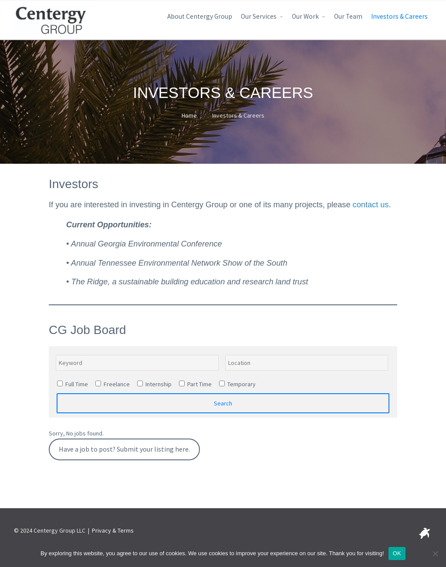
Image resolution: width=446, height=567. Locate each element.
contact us (371, 204)
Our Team (348, 16)
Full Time (72, 384)
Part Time (195, 384)
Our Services (259, 16)
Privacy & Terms (113, 530)
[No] (435, 553)
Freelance (112, 384)
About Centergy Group (199, 16)
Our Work (305, 16)
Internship (154, 384)
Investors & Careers (399, 16)
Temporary (237, 384)
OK (397, 553)
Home (189, 115)
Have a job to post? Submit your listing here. (124, 449)
